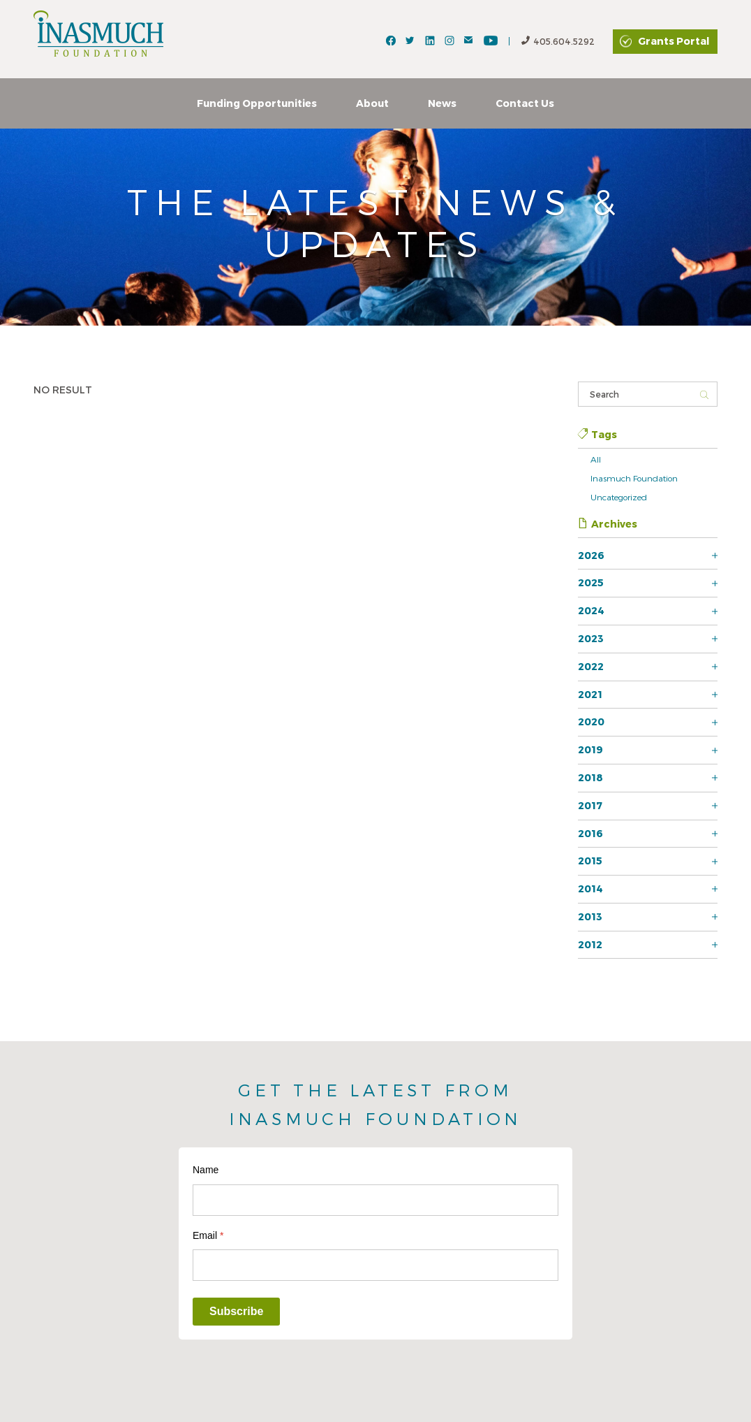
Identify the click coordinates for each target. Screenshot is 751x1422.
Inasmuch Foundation (634, 478)
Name (205, 1169)
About (372, 103)
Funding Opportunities (257, 103)
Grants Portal (673, 41)
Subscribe (236, 1311)
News (442, 103)
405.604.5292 (558, 42)
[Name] (375, 1200)
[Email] (375, 1265)
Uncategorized (618, 497)
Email (208, 1235)
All (595, 459)
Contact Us (525, 103)
